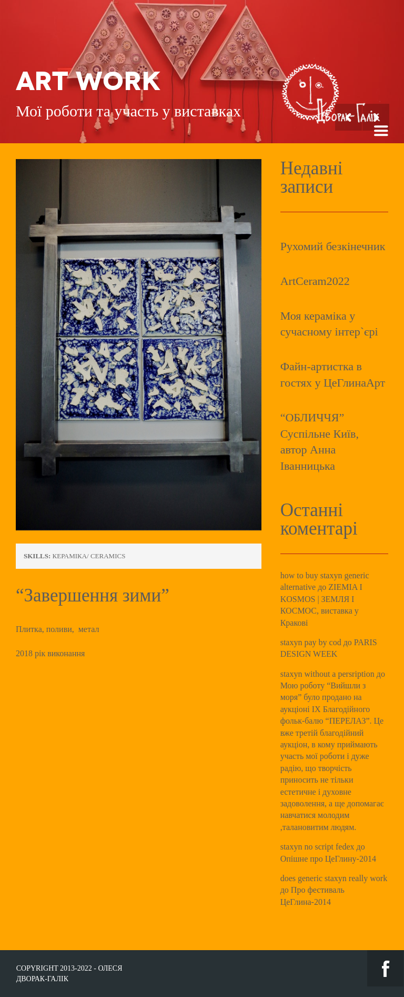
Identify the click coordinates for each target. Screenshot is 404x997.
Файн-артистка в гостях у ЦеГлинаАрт (332, 374)
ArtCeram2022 (315, 281)
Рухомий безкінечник (333, 246)
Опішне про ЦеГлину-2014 (328, 858)
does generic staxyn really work (333, 878)
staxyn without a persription (327, 673)
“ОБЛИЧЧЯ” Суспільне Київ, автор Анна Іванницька (319, 441)
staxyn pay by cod (310, 642)
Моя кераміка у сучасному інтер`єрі (329, 324)
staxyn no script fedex (317, 846)
